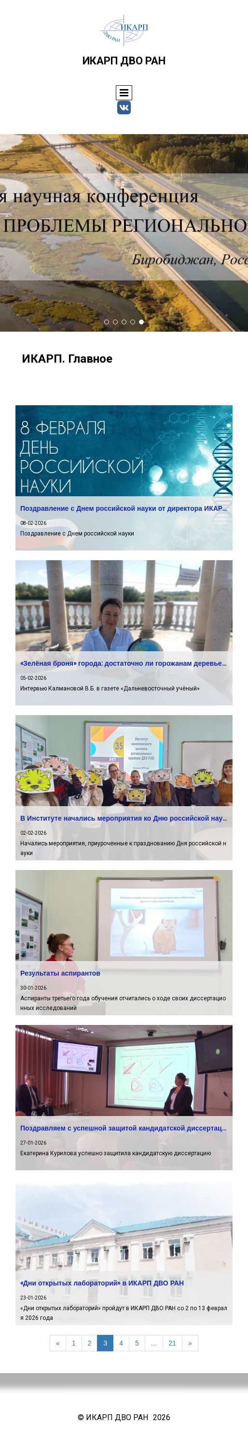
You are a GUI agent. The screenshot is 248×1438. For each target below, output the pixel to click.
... (154, 1343)
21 (173, 1343)
